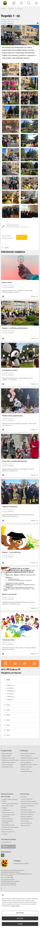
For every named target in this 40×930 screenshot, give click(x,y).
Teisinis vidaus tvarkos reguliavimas (8, 815)
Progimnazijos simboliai (8, 762)
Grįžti (6, 248)
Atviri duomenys (25, 825)
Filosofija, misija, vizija (8, 758)
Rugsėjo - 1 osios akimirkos (11, 552)
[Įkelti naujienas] (13, 3)
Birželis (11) (11, 685)
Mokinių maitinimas (26, 767)
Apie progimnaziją (7, 753)
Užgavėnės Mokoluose (9, 506)
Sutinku (20, 924)
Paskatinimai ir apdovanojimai (10, 760)
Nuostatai (4, 834)
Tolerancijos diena (8, 640)
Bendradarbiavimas (7, 767)
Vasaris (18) (11, 696)
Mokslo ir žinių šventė (9, 594)
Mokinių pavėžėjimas (27, 771)
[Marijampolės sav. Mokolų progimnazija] (5, 3)
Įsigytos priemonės (7, 818)
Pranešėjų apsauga (26, 810)
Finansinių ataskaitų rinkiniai (10, 803)
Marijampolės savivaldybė (21, 863)
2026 (8, 680)
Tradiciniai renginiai (7, 764)
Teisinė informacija (26, 823)
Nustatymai (20, 913)
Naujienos (11, 8)
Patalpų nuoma (25, 769)
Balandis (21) (11, 691)
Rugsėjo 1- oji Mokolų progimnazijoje (14, 328)
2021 (8, 725)
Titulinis (3, 8)
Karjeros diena (7, 282)
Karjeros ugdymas (26, 762)
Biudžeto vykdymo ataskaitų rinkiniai (10, 800)
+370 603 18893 (8, 877)
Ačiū (20, 237)
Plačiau (33, 296)
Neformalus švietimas (27, 760)
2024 (8, 710)
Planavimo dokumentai (8, 831)
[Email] (2, 855)
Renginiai (20, 8)
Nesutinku (20, 918)
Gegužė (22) (10, 688)
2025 (8, 705)
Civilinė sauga (25, 821)
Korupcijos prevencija (27, 818)
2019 (8, 735)
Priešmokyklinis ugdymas (28, 753)
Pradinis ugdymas (26, 755)
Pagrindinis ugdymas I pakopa (29, 758)
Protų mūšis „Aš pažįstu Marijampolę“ (14, 461)
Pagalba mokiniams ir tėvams (29, 764)
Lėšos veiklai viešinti (7, 806)
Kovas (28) (10, 694)
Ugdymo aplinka (6, 755)
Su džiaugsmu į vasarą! (9, 370)
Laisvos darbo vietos (8, 812)
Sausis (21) (10, 699)
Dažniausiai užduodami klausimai (27, 806)
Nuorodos (23, 797)
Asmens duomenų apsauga (29, 801)
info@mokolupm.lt (9, 879)
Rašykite (5, 846)
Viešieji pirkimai (6, 810)
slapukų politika (15, 906)
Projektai (4, 808)
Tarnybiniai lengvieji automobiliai (7, 822)
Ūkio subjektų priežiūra (8, 825)
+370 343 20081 (8, 876)
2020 (8, 730)
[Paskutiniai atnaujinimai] (21, 3)
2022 (8, 720)
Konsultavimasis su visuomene (30, 803)
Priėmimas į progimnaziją (28, 812)
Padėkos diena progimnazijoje (12, 416)
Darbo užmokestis (7, 829)
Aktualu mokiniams (26, 816)
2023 (8, 715)
